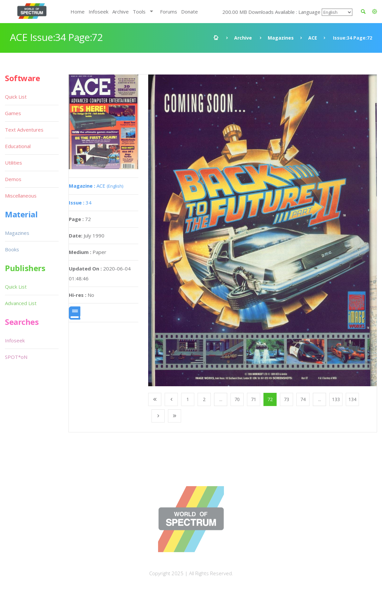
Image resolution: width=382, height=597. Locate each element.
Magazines (281, 38)
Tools (139, 11)
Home (77, 11)
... (220, 399)
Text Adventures (24, 129)
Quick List (16, 96)
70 (237, 399)
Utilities (13, 162)
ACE (312, 38)
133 (336, 399)
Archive (120, 11)
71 (253, 399)
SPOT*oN (16, 357)
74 (303, 399)
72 (270, 399)
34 (80, 202)
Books (12, 249)
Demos (13, 179)
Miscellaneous (21, 195)
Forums (168, 11)
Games (13, 113)
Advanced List (21, 303)
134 (352, 399)
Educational (18, 146)
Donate (189, 11)
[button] (374, 11)
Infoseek (98, 11)
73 (286, 399)
